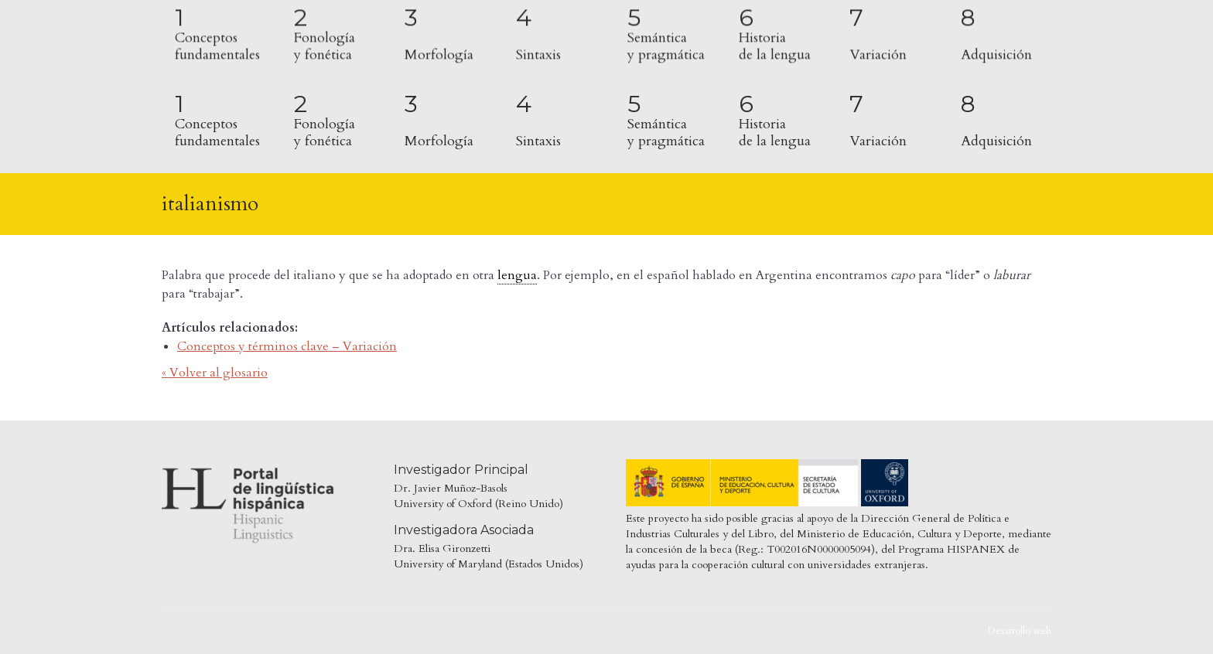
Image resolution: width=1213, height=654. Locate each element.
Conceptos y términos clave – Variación (287, 346)
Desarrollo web (1019, 631)
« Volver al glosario (215, 372)
